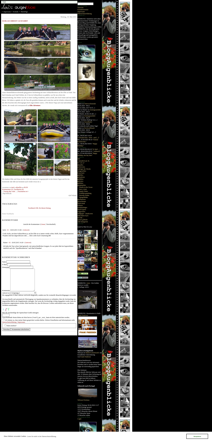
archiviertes (81, 167)
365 (78, 159)
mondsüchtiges (82, 207)
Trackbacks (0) (19, 189)
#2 (10, 242)
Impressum (81, 12)
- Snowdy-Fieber (83, 195)
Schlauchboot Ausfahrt (15, 21)
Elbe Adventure (34, 105)
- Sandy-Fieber (83, 191)
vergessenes (81, 212)
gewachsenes (81, 201)
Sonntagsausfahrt (95, 110)
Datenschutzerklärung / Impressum (13, 322)
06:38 (26, 187)
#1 (8, 230)
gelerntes (80, 181)
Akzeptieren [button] (197, 436)
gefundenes (81, 177)
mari (12, 187)
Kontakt (15, 12)
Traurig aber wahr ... (10, 191)
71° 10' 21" (81, 163)
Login (79, 419)
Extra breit (80, 173)
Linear (43, 224)
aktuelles (80, 165)
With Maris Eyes (82, 216)
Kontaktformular (82, 10)
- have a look (82, 189)
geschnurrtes (81, 199)
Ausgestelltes (81, 171)
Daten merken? (11, 326)
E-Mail (4, 265)
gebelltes (80, 175)
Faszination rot (23, 191)
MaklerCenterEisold (92, 353)
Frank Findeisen (82, 315)
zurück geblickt (82, 220)
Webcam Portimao (83, 400)
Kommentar (6, 290)
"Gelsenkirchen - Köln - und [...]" (88, 138)
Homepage (5, 267)
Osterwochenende (90, 104)
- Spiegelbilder (83, 197)
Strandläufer (88, 122)
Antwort (26, 230)
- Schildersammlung (84, 193)
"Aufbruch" (96, 151)
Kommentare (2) (7, 189)
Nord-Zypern (81, 209)
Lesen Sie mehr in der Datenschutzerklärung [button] (41, 436)
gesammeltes (81, 185)
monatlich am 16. (84, 161)
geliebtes (80, 183)
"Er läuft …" (96, 149)
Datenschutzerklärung (84, 14)
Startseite (80, 8)
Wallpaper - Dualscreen (85, 214)
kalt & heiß (81, 203)
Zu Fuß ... (80, 218)
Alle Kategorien (82, 222)
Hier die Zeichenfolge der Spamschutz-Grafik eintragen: (20, 313)
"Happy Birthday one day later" (87, 154)
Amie (88, 283)
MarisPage (24, 12)
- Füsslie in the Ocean (85, 187)
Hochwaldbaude (89, 128)
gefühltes (80, 179)
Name (4, 262)
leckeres (80, 205)
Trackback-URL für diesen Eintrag (39, 208)
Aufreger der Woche (84, 169)
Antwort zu (5, 293)
